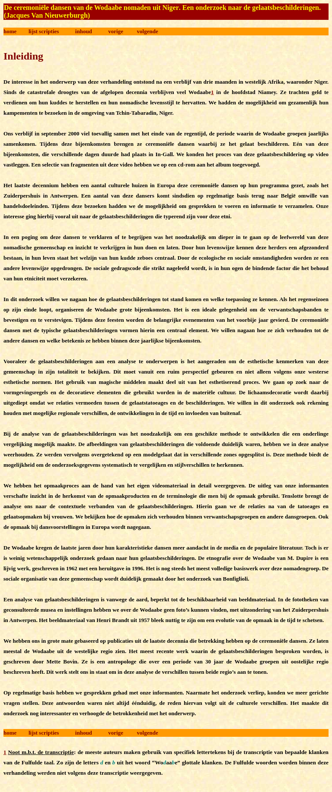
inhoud (83, 31)
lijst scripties (44, 31)
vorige (115, 31)
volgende (147, 31)
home (9, 31)
